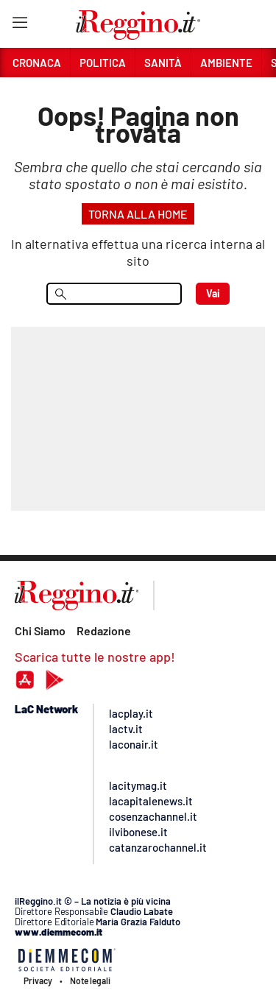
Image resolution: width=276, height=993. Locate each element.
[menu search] (114, 294)
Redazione (104, 630)
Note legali (90, 980)
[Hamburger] (19, 25)
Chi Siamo (40, 630)
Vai (213, 293)
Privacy (38, 980)
